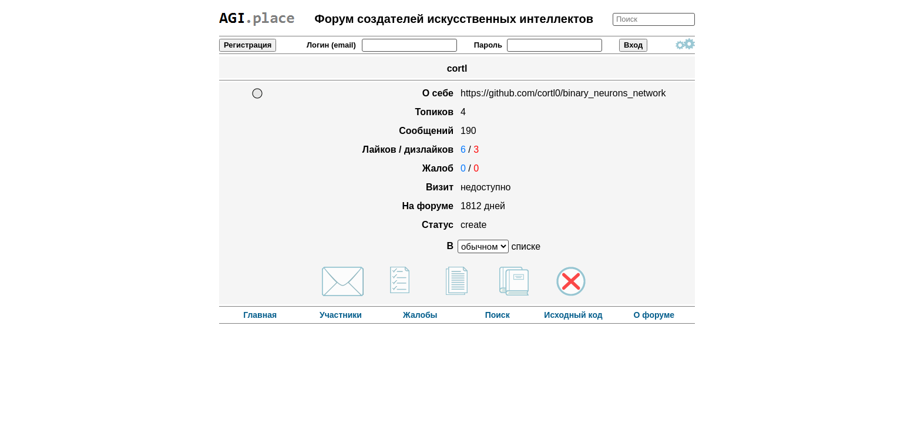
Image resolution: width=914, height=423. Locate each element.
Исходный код (573, 315)
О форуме (654, 315)
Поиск (497, 315)
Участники (341, 315)
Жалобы (421, 315)
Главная (260, 315)
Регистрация (247, 45)
